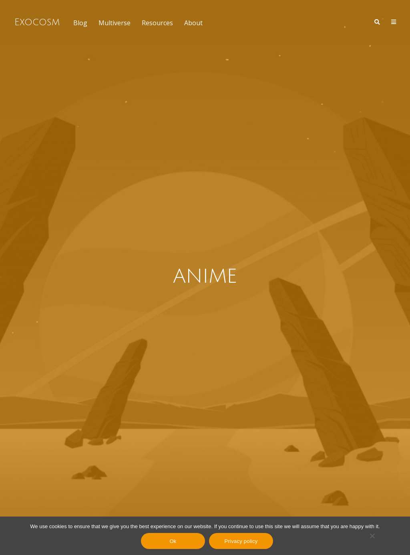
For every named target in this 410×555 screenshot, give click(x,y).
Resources (157, 22)
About (193, 22)
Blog (80, 22)
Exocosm (37, 22)
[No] (372, 536)
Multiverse (114, 22)
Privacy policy (241, 541)
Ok (172, 541)
